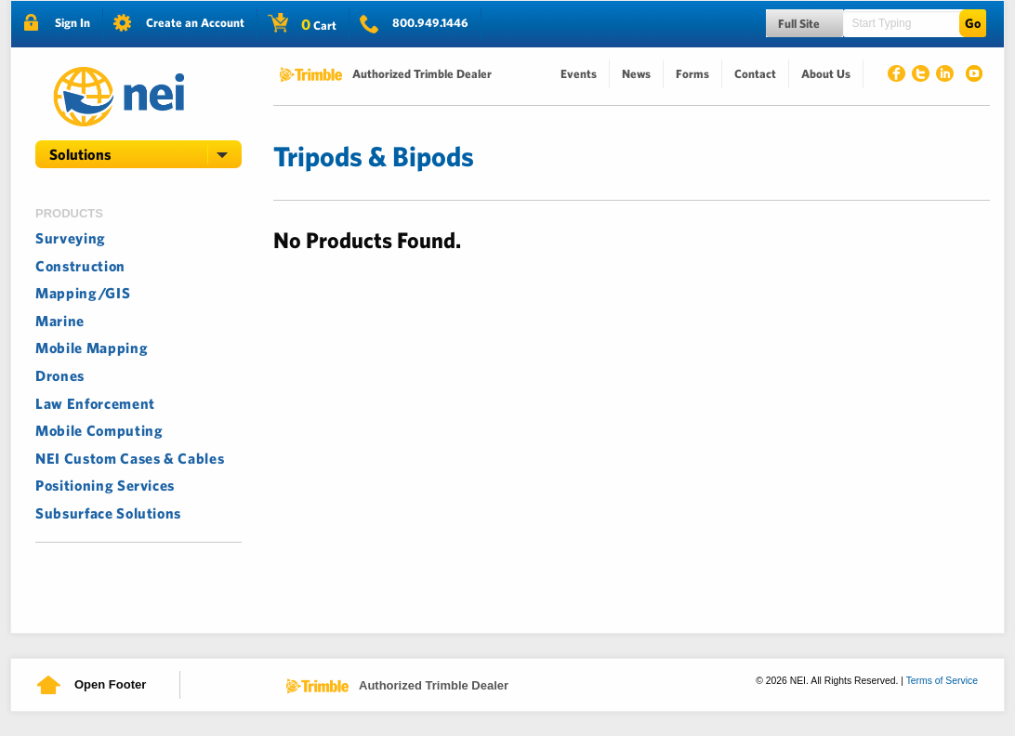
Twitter (924, 76)
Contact (755, 74)
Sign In (72, 23)
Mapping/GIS (82, 292)
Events (578, 74)
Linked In (948, 76)
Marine (60, 320)
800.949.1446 (430, 23)
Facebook (900, 76)
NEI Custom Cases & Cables (129, 458)
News (636, 74)
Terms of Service (942, 681)
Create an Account (195, 23)
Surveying (70, 238)
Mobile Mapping (91, 347)
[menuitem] (579, 73)
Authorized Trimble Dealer (422, 74)
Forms (692, 74)
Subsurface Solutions (108, 513)
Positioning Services (105, 485)
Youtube (972, 76)
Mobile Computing (99, 430)
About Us (825, 74)
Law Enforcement (95, 403)
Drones (60, 375)
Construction (80, 265)
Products (69, 213)
